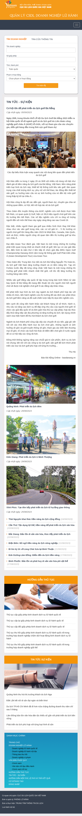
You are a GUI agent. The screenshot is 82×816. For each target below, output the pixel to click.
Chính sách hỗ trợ (19, 769)
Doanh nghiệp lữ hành (20, 745)
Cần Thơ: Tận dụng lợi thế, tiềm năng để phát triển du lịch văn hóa (41, 525)
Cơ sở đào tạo (16, 781)
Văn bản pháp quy (18, 760)
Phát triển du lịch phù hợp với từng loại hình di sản (29, 724)
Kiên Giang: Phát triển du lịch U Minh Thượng (29, 457)
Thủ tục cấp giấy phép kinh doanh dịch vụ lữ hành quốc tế (33, 615)
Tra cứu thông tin (42, 39)
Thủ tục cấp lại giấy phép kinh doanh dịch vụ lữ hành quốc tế (35, 621)
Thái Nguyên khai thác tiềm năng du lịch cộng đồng (34, 519)
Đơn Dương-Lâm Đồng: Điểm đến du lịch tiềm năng (34, 555)
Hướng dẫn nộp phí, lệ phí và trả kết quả (29, 778)
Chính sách (17, 763)
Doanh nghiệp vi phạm (21, 757)
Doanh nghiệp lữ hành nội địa (24, 751)
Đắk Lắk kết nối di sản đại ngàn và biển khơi (27, 700)
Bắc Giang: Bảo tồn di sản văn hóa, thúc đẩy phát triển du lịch (39, 534)
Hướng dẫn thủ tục (41, 579)
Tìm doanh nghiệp (16, 39)
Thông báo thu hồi (19, 754)
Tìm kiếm (41, 86)
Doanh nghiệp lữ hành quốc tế (24, 748)
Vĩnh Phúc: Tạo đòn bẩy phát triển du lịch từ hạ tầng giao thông (38, 507)
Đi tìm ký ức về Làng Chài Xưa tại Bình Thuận (31, 549)
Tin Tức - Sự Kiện (19, 102)
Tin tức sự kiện (41, 659)
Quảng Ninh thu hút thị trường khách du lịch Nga (29, 694)
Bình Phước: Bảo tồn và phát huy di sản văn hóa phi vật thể (38, 561)
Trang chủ (14, 742)
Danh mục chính (16, 735)
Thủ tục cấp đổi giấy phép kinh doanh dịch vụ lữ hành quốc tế (35, 627)
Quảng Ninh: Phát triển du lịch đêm (24, 406)
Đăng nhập (14, 784)
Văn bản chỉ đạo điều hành (23, 766)
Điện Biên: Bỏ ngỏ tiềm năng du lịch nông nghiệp (33, 543)
